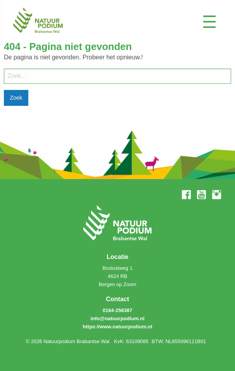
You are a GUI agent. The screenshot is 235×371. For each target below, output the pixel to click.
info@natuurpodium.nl (117, 318)
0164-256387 (118, 310)
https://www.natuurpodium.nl (117, 327)
